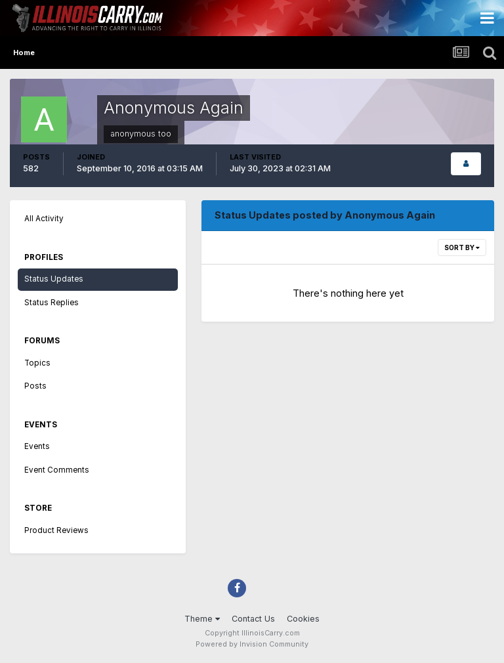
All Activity (44, 218)
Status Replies (51, 302)
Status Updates (53, 279)
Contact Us (253, 619)
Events (37, 446)
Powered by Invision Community (252, 644)
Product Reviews (56, 530)
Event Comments (56, 470)
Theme (202, 619)
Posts (35, 386)
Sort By (462, 247)
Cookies (303, 619)
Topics (37, 363)
